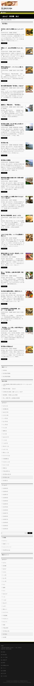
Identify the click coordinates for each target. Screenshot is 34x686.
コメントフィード (7, 547)
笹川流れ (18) (6, 477)
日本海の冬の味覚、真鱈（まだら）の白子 (13, 391)
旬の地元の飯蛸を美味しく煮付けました (11, 291)
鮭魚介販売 (4, 654)
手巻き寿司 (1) (6, 471)
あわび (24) (5, 412)
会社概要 (4, 670)
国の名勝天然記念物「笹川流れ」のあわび (12, 85)
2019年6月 (5, 497)
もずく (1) (5, 449)
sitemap (5, 370)
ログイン (5, 540)
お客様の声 (4, 660)
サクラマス (5, 612)
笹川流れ (14, 32)
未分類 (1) (5, 480)
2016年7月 (5, 513)
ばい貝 (10, 238)
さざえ (18, 70)
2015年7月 (5, 519)
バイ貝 (22, 312)
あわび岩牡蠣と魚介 (15, 681)
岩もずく (5, 603)
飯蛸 (10, 293)
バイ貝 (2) (5, 418)
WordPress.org (6, 550)
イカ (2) (5, 440)
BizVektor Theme (17, 682)
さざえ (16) (5, 415)
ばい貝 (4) (5, 421)
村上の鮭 (4, 673)
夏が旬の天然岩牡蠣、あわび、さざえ (11, 215)
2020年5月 (5, 488)
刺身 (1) (5, 468)
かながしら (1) (6, 461)
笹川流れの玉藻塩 (5, 160)
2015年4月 (5, 528)
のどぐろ (5, 621)
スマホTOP (4, 676)
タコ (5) (5, 433)
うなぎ (4, 600)
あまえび (5, 593)
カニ (4, 584)
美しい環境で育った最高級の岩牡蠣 (11, 398)
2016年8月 (5, 510)
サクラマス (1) (6, 455)
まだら (4, 562)
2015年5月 (5, 525)
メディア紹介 (5, 657)
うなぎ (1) (5, 443)
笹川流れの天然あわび (7, 346)
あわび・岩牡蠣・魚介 (8, 19)
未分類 (4, 637)
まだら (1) (5, 405)
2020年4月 (5, 491)
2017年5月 (5, 507)
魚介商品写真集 (6, 376)
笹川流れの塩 (15, 127)
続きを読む (4, 43)
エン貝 (22, 87)
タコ (4, 590)
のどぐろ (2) (6, 465)
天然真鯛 (5, 615)
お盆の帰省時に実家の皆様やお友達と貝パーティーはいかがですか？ (17, 385)
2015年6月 (5, 522)
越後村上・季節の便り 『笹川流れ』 (11, 104)
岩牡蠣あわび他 (5, 665)
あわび (14, 51)
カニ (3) (5, 427)
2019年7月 (5, 494)
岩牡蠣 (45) (5, 409)
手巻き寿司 (5, 628)
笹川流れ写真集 (6, 373)
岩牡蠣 (10, 32)
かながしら (5, 618)
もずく (10, 200)
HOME (2, 19)
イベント (4, 668)
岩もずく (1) (6, 446)
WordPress (10, 682)
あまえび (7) (6, 437)
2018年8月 (5, 500)
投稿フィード (6, 543)
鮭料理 (3, 662)
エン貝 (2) (5, 424)
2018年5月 (5, 503)
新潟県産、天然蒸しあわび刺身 (10, 395)
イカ (4, 596)
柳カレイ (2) (6, 452)
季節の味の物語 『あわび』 (9, 388)
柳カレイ (11, 181)
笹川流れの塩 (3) (7, 474)
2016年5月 (5, 516)
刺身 (4, 624)
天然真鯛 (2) (6, 458)
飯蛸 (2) (5, 430)
